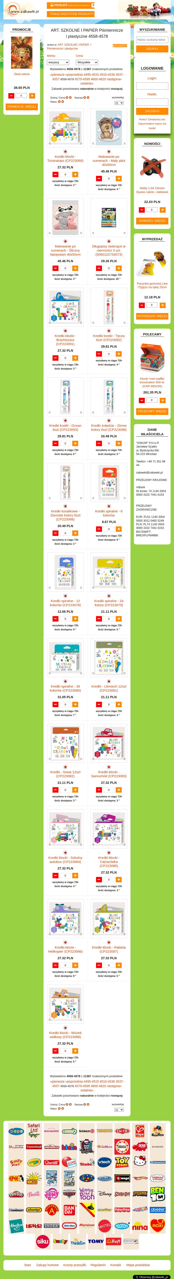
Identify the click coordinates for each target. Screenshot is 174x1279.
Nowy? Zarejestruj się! (152, 127)
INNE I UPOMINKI (22, 282)
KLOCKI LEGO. (20, 309)
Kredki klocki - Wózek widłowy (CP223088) (65, 1038)
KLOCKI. (16, 305)
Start (17, 25)
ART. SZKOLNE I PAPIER (72, 56)
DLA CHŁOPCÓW (22, 217)
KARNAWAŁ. (19, 300)
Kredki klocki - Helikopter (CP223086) (65, 950)
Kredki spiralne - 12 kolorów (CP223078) (65, 600)
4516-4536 (102, 85)
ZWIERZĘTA (19, 410)
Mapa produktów (157, 25)
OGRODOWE (19, 353)
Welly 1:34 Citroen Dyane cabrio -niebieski (152, 197)
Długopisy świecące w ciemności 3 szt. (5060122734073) (109, 252)
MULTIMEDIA (19, 340)
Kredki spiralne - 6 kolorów (109, 511)
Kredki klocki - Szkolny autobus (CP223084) (65, 863)
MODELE (16, 335)
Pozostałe (26, 178)
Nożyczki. (26, 116)
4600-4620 (88, 89)
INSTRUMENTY (20, 287)
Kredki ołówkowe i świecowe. (21, 133)
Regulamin (101, 25)
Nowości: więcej (152, 228)
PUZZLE (16, 363)
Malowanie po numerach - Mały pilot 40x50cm (108, 162)
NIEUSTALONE (20, 415)
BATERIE (16, 212)
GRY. (14, 277)
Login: (152, 88)
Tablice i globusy (25, 185)
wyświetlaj (118, 102)
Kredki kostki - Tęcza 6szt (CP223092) (109, 337)
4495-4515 (88, 85)
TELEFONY (18, 384)
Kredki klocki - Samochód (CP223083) (109, 775)
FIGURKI (16, 267)
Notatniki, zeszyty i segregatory (24, 200)
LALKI (15, 331)
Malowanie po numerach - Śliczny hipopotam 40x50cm (65, 252)
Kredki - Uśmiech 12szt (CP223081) (109, 688)
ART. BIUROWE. (21, 58)
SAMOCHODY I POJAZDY (18, 378)
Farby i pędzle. (29, 141)
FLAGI (15, 272)
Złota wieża (21, 502)
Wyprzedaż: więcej (152, 323)
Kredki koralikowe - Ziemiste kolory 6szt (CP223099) (65, 514)
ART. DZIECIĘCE (21, 74)
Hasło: (152, 104)
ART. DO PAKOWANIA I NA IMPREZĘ (16, 66)
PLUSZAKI (17, 358)
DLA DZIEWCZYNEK (23, 222)
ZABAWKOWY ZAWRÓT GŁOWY (17, 51)
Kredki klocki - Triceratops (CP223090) (65, 162)
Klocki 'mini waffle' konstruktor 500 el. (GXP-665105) (152, 390)
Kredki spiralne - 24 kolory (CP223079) (108, 600)
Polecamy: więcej (152, 418)
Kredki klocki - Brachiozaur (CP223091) (65, 337)
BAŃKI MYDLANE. (22, 207)
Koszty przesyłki (73, 25)
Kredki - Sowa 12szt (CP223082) (65, 775)
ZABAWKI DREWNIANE (14, 396)
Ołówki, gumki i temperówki (26, 156)
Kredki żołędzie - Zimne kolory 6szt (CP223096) (109, 425)
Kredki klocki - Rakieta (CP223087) (109, 950)
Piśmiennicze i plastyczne (61, 59)
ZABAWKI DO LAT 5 (23, 389)
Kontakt (128, 25)
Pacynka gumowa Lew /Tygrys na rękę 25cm (152, 292)
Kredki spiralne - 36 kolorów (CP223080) (65, 688)
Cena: (80, 66)
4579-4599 (74, 89)
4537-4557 (116, 85)
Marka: (51, 66)
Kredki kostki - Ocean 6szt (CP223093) (65, 425)
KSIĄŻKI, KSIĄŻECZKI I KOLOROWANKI (16, 323)
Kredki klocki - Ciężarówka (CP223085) (109, 863)
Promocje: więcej (21, 535)
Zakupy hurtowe (45, 25)
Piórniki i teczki (24, 103)
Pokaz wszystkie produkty (72, 14)
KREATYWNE (19, 314)
